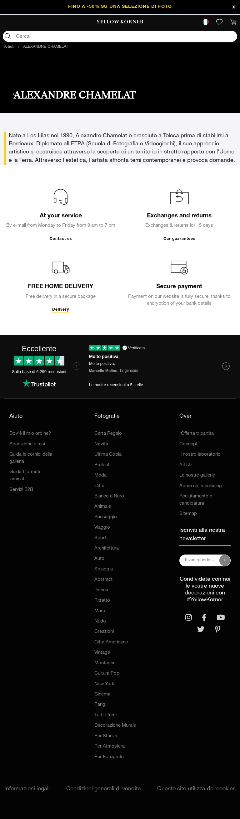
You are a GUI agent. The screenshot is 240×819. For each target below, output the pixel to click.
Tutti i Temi (105, 715)
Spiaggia (103, 569)
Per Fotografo (109, 757)
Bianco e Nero (109, 496)
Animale (102, 506)
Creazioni (104, 631)
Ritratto (102, 600)
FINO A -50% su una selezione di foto (120, 7)
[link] (120, 22)
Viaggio (102, 527)
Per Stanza (105, 736)
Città (99, 486)
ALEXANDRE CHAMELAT (45, 47)
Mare (99, 611)
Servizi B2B (21, 489)
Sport (100, 538)
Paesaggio (105, 517)
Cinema (102, 694)
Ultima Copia (108, 454)
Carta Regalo (108, 433)
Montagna (105, 663)
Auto (99, 558)
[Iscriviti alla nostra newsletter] (225, 560)
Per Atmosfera (109, 746)
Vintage (102, 652)
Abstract (103, 579)
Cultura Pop (106, 673)
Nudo (100, 621)
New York (104, 684)
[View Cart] (233, 22)
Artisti (9, 47)
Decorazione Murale (115, 725)
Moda (100, 475)
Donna (101, 590)
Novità (101, 444)
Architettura (106, 548)
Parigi (100, 704)
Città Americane (111, 642)
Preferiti (102, 465)
